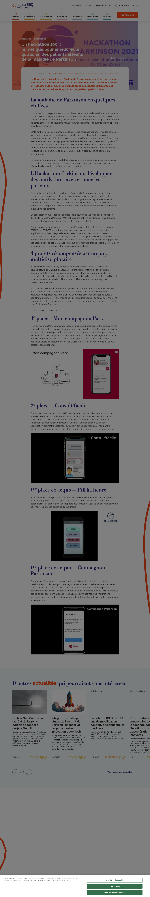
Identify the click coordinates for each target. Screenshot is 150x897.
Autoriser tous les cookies (114, 892)
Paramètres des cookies (115, 880)
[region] (75, 886)
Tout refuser (115, 886)
